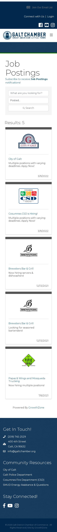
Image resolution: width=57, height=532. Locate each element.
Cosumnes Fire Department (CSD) (23, 479)
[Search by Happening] (28, 100)
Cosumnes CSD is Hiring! (23, 213)
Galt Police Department (17, 474)
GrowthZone (36, 407)
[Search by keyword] (28, 93)
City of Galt (15, 159)
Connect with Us (34, 16)
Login (50, 16)
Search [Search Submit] (28, 108)
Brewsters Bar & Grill (21, 268)
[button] (39, 7)
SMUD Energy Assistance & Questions (25, 484)
